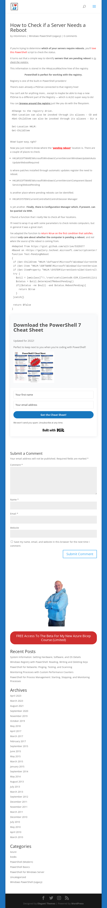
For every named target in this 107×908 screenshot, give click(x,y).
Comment (16, 464)
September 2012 (19, 796)
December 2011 (18, 801)
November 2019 (18, 716)
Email (14, 513)
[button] (53, 367)
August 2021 (17, 705)
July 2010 (15, 821)
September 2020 (19, 711)
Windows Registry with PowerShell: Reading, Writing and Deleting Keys (49, 662)
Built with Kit (53, 430)
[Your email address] (53, 405)
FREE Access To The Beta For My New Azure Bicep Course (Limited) (53, 638)
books (13, 856)
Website (14, 527)
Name (14, 499)
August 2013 (17, 781)
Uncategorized (18, 877)
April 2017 (15, 731)
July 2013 (15, 786)
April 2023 (15, 695)
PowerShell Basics (20, 867)
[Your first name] (53, 395)
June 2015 (15, 751)
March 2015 (16, 761)
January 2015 (17, 766)
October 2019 (17, 720)
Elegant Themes (46, 903)
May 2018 (15, 726)
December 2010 (18, 817)
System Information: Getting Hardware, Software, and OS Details (45, 657)
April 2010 (15, 832)
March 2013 (16, 791)
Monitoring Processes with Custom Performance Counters (41, 672)
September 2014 (19, 771)
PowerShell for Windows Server (27, 872)
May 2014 (15, 776)
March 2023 (16, 700)
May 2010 (15, 827)
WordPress (77, 903)
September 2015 (19, 746)
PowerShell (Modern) (21, 861)
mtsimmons (19, 36)
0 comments (70, 36)
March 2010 (16, 837)
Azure (13, 851)
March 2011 (16, 811)
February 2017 (18, 741)
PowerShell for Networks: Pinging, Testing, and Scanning (41, 667)
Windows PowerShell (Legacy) (45, 36)
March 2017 (16, 736)
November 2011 (18, 806)
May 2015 (15, 756)
